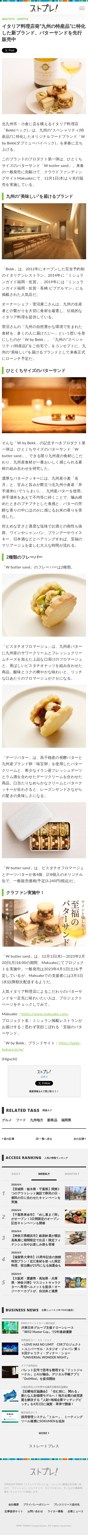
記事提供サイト (14, 1511)
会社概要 (13, 1504)
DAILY (15, 1174)
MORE (44, 1433)
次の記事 (80, 1138)
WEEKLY (44, 1174)
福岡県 (66, 1120)
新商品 (52, 1120)
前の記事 (8, 1138)
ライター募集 (55, 1511)
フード (21, 1120)
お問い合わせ (35, 1511)
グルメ (7, 1120)
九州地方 (36, 1120)
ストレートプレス (44, 1446)
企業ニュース (75, 1511)
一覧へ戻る (44, 1138)
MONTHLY (72, 1174)
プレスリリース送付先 (67, 1504)
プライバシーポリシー (36, 1504)
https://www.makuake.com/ (45, 1014)
